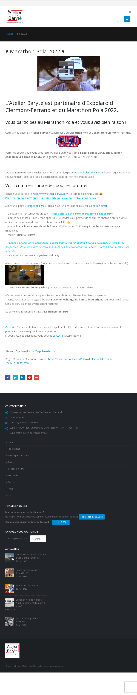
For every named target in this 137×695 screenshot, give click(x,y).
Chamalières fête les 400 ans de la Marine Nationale (31, 556)
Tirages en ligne (36, 205)
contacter (58, 335)
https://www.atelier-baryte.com (50, 193)
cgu (10, 495)
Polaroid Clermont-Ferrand (89, 172)
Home (11, 442)
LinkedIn (22, 377)
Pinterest (29, 377)
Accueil (9, 33)
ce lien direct (100, 205)
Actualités (13, 475)
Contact (12, 482)
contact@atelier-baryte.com (24, 422)
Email (36, 377)
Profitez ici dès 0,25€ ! (92, 516)
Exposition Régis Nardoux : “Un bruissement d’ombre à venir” (30, 603)
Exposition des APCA (27, 585)
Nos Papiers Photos (18, 455)
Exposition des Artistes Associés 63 (28, 572)
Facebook (7, 377)
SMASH (38, 538)
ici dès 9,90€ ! (60, 522)
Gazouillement (15, 377)
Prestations (14, 448)
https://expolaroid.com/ (41, 351)
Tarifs (11, 462)
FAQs (10, 488)
